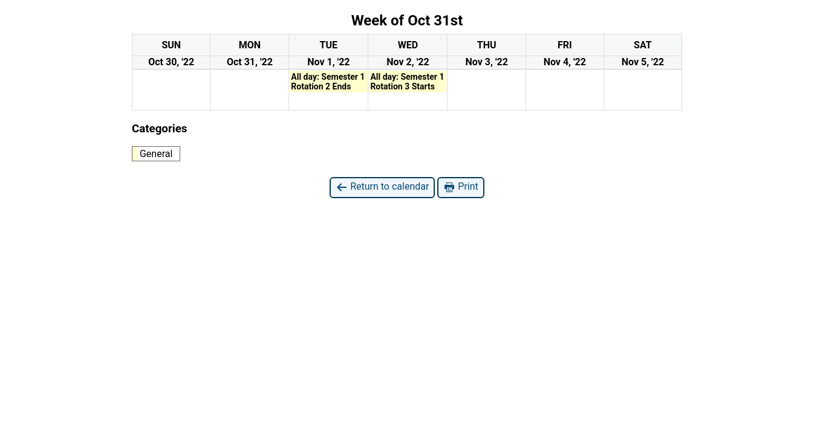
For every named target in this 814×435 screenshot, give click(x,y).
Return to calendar (382, 187)
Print (460, 187)
